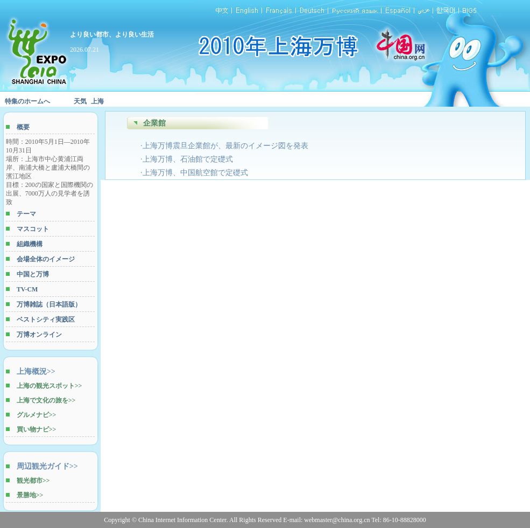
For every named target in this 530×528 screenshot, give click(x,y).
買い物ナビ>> (36, 429)
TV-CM (27, 289)
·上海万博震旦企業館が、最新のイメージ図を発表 (224, 146)
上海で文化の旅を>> (46, 400)
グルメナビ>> (36, 415)
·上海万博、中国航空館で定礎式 (194, 173)
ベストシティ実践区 (46, 319)
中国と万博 (33, 274)
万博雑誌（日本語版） (49, 304)
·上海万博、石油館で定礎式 (186, 159)
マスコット (33, 229)
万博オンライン (39, 334)
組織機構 (30, 244)
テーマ (26, 214)
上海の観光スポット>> (49, 386)
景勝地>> (30, 495)
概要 (23, 127)
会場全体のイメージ (46, 259)
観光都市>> (33, 480)
